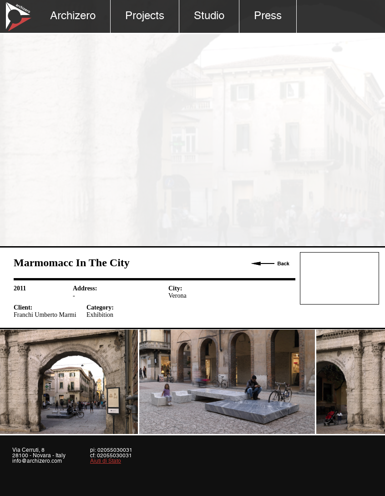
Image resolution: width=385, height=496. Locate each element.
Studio (209, 16)
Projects (144, 16)
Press (268, 16)
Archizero (73, 16)
